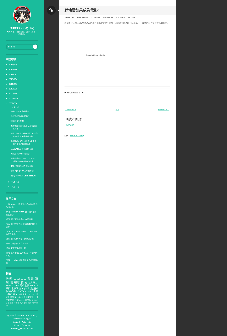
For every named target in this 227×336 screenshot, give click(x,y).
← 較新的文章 (70, 110)
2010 (11, 89)
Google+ (108, 18)
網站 (35, 288)
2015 (11, 65)
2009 (11, 94)
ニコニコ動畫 (23, 278)
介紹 (20, 294)
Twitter (95, 18)
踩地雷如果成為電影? (20, 116)
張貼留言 (70, 125)
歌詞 (25, 297)
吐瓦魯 (28, 300)
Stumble (120, 18)
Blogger (27, 318)
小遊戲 (17, 303)
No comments (73, 93)
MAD (36, 300)
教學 (9, 278)
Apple (24, 288)
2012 (11, 79)
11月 (13, 182)
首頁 (117, 110)
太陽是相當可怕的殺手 (20, 154)
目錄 (8, 303)
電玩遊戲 (24, 285)
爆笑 (35, 291)
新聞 (12, 297)
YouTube (22, 291)
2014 (11, 69)
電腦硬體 (16, 288)
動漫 (30, 288)
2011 (11, 84)
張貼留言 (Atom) (77, 136)
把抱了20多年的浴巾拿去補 (22, 171)
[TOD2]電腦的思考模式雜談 (22, 166)
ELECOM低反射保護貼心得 (22, 149)
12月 (13, 107)
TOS (36, 303)
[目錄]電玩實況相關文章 (16, 248)
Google (22, 300)
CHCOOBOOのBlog (22, 28)
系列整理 (23, 303)
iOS (7, 306)
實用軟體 (17, 282)
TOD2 (29, 294)
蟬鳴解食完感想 (17, 121)
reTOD (9, 294)
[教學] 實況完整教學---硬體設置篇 (20, 239)
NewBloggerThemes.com (22, 328)
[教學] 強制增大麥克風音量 (17, 243)
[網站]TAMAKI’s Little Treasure (23, 176)
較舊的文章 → (163, 110)
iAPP (34, 294)
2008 (11, 98)
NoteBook (19, 297)
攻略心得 (11, 291)
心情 (17, 300)
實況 (15, 294)
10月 (13, 187)
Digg (131, 18)
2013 (11, 74)
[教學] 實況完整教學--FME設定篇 (19, 219)
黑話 (29, 303)
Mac (29, 291)
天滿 (24, 294)
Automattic (26, 322)
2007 (11, 103)
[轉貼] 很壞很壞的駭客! (20, 111)
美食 (12, 303)
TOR (33, 303)
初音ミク (32, 297)
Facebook (82, 18)
